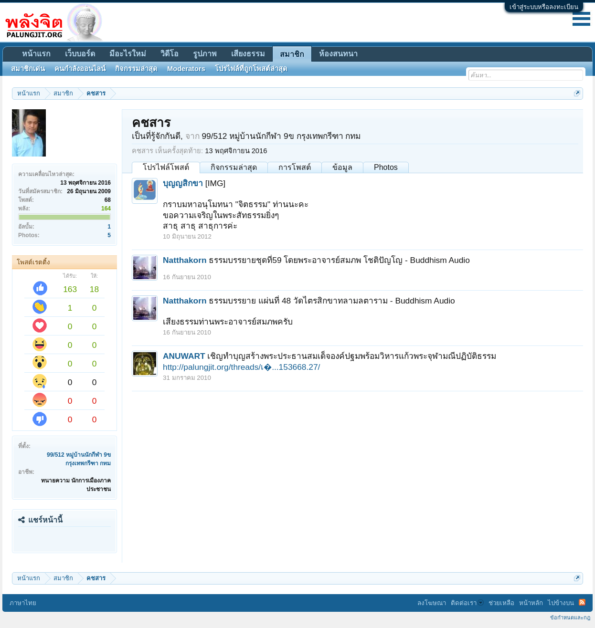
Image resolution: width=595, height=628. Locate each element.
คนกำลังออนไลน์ (80, 69)
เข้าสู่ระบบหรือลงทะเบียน (544, 6)
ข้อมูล (342, 167)
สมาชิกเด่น (28, 69)
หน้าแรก (36, 54)
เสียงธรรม (248, 54)
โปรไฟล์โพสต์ (166, 167)
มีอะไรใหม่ (127, 54)
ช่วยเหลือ (501, 603)
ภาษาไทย (23, 603)
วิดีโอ (169, 54)
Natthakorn (184, 260)
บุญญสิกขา (183, 183)
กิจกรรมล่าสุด (234, 167)
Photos (386, 167)
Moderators (186, 69)
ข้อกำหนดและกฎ (570, 617)
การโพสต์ (294, 167)
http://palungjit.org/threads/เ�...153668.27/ (241, 367)
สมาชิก (292, 54)
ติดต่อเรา (467, 603)
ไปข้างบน (561, 603)
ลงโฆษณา (431, 603)
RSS (582, 602)
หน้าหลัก (531, 603)
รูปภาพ (205, 54)
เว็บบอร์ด (80, 54)
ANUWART (184, 356)
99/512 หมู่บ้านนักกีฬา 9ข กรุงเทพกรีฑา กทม (281, 136)
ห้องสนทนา (338, 54)
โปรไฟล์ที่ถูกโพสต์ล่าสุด (251, 69)
